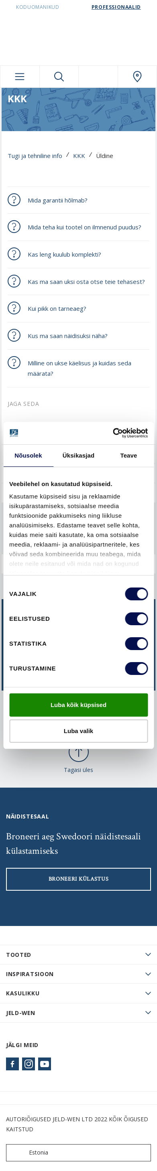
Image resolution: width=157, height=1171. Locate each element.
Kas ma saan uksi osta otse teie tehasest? (86, 282)
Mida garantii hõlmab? (58, 200)
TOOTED (18, 954)
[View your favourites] (98, 76)
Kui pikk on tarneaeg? (57, 308)
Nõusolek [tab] (28, 455)
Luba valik (78, 730)
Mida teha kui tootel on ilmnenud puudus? (84, 227)
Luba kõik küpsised (78, 704)
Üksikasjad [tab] (78, 455)
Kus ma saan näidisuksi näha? (68, 336)
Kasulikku (22, 993)
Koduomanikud (37, 7)
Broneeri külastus (79, 879)
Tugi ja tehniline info (35, 156)
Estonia (29, 1153)
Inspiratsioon (30, 974)
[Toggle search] (59, 76)
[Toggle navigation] (20, 76)
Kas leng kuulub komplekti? (64, 254)
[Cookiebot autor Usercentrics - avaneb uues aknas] (113, 433)
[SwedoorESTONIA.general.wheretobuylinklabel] (137, 76)
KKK (79, 156)
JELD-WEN (20, 1013)
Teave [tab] (128, 455)
